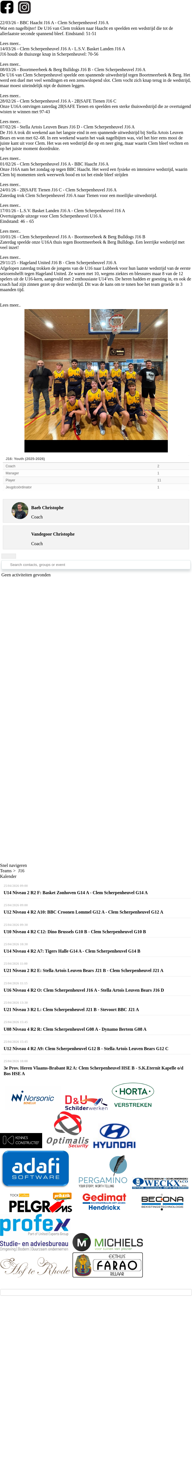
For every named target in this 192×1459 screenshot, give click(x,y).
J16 (21, 870)
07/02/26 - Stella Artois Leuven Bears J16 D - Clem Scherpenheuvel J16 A (67, 126)
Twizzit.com (117, 1387)
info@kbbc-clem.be (25, 1347)
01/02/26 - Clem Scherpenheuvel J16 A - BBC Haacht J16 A (54, 164)
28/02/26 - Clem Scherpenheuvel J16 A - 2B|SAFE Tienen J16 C (58, 101)
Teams (6, 870)
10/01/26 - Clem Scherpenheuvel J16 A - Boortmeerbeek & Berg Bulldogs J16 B (72, 236)
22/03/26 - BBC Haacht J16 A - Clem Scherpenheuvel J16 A (54, 22)
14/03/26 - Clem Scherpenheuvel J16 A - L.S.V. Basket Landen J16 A (62, 48)
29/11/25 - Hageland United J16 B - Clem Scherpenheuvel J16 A (58, 262)
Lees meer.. (10, 43)
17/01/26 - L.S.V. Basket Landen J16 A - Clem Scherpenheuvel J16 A (62, 210)
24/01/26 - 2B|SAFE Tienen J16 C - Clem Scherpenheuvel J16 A (58, 189)
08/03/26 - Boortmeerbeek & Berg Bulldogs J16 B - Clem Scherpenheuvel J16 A (73, 69)
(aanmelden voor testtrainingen (36, 1357)
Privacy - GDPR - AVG (96, 1400)
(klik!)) (98, 1357)
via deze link (79, 1357)
